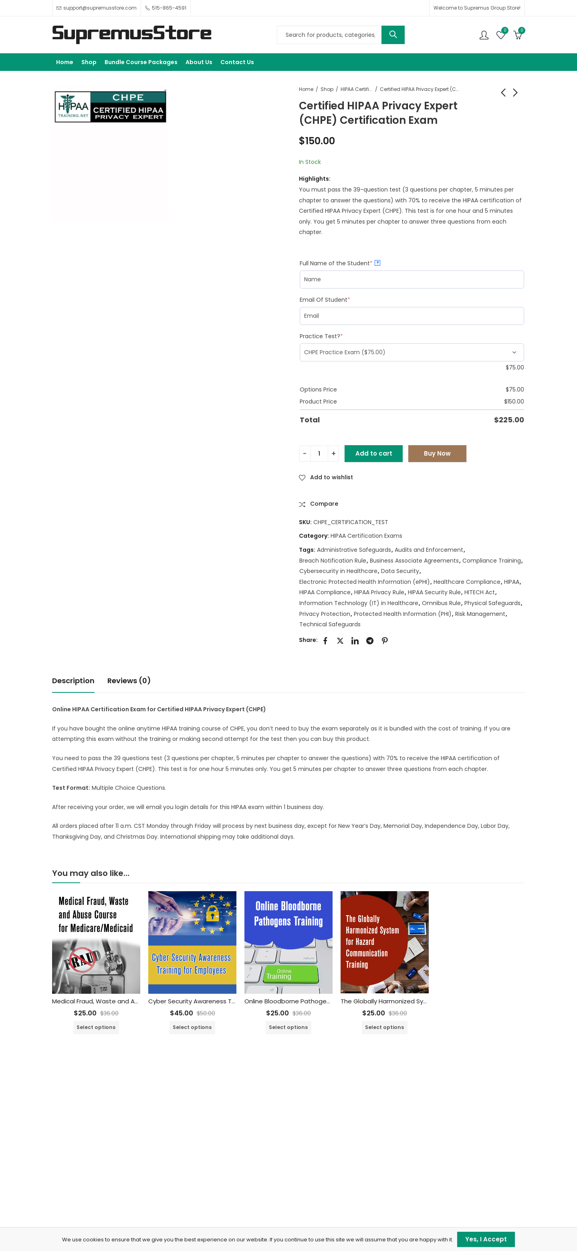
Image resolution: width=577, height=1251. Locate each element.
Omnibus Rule (441, 603)
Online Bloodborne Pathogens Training (301, 1001)
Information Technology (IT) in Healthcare (358, 603)
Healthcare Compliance (467, 582)
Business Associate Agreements (414, 561)
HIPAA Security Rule (434, 592)
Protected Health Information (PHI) (403, 614)
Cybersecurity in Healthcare (338, 571)
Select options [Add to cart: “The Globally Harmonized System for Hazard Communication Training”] (385, 1027)
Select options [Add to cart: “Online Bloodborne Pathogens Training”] (289, 1027)
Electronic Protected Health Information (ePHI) (364, 582)
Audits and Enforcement (429, 550)
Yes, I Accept (486, 1239)
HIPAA (511, 582)
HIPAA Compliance (325, 592)
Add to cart (373, 453)
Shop (327, 89)
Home (306, 89)
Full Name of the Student (340, 263)
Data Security (400, 571)
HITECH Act (479, 592)
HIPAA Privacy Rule (379, 592)
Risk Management (480, 614)
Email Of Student (325, 300)
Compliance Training (491, 561)
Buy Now (437, 453)
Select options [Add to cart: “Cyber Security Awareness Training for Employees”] (192, 1027)
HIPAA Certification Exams (357, 89)
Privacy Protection (324, 614)
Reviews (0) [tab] (129, 681)
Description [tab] (73, 681)
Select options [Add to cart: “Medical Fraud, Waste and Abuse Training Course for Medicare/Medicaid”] (96, 1027)
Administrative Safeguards (354, 550)
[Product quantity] (319, 454)
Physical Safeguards (492, 603)
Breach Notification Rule (332, 561)
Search (393, 35)
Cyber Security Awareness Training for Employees (221, 1001)
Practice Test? (321, 336)
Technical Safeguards (330, 624)
